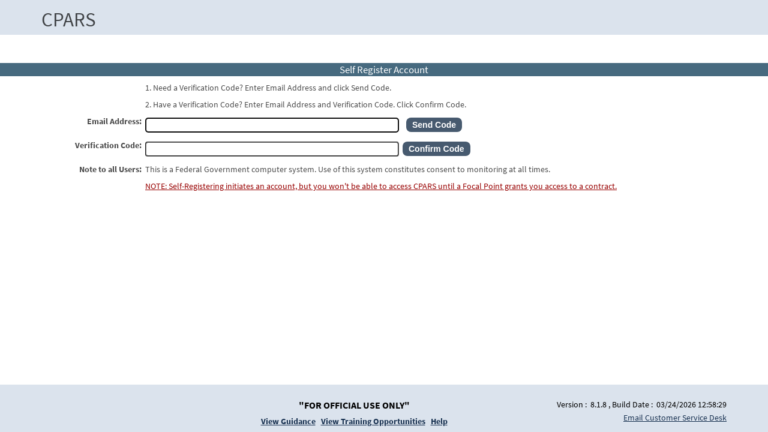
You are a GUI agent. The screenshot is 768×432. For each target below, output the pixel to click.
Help (439, 421)
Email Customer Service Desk (675, 417)
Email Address (113, 121)
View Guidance (288, 421)
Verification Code (107, 145)
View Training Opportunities (373, 421)
